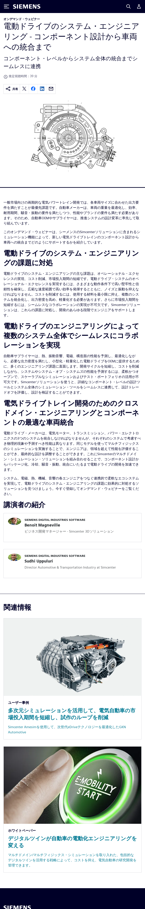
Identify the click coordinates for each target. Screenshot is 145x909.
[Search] (128, 6)
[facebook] (33, 89)
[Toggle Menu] (6, 6)
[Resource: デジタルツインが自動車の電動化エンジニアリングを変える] (72, 809)
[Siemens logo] (26, 6)
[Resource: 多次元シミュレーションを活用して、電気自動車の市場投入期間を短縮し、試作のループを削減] (72, 678)
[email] (51, 89)
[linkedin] (42, 89)
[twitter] (24, 89)
